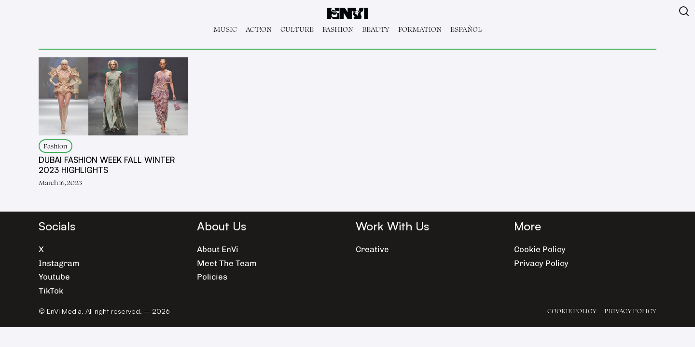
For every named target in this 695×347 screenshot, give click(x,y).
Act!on (259, 29)
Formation (420, 29)
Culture (297, 29)
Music (225, 29)
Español (466, 29)
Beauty (375, 29)
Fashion (337, 29)
